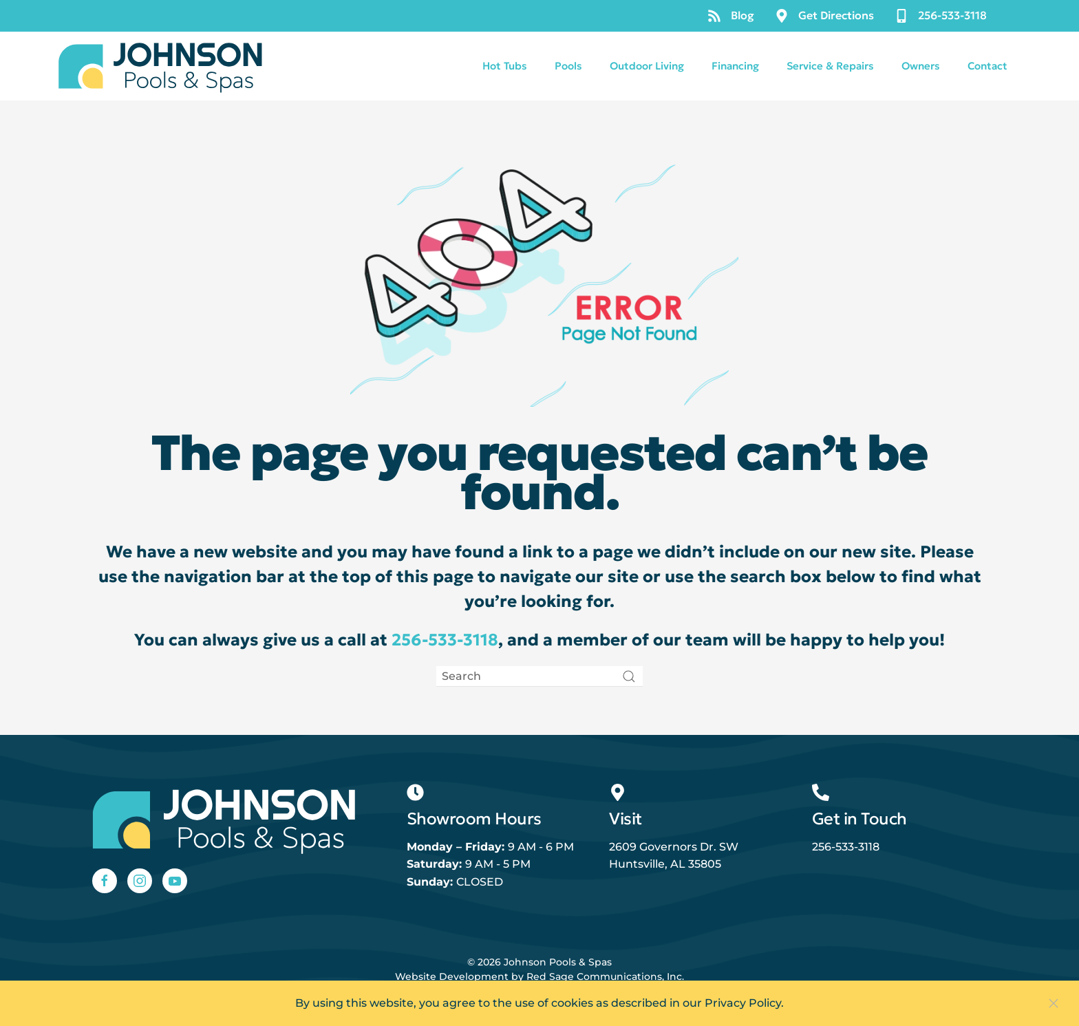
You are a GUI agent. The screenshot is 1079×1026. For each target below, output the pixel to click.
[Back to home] (161, 66)
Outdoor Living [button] (647, 65)
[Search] (539, 676)
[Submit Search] (629, 676)
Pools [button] (568, 65)
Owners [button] (920, 65)
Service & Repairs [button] (830, 65)
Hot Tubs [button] (504, 65)
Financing (735, 65)
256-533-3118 (941, 15)
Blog (730, 15)
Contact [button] (987, 65)
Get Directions (824, 15)
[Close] (1053, 1003)
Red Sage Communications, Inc (604, 976)
